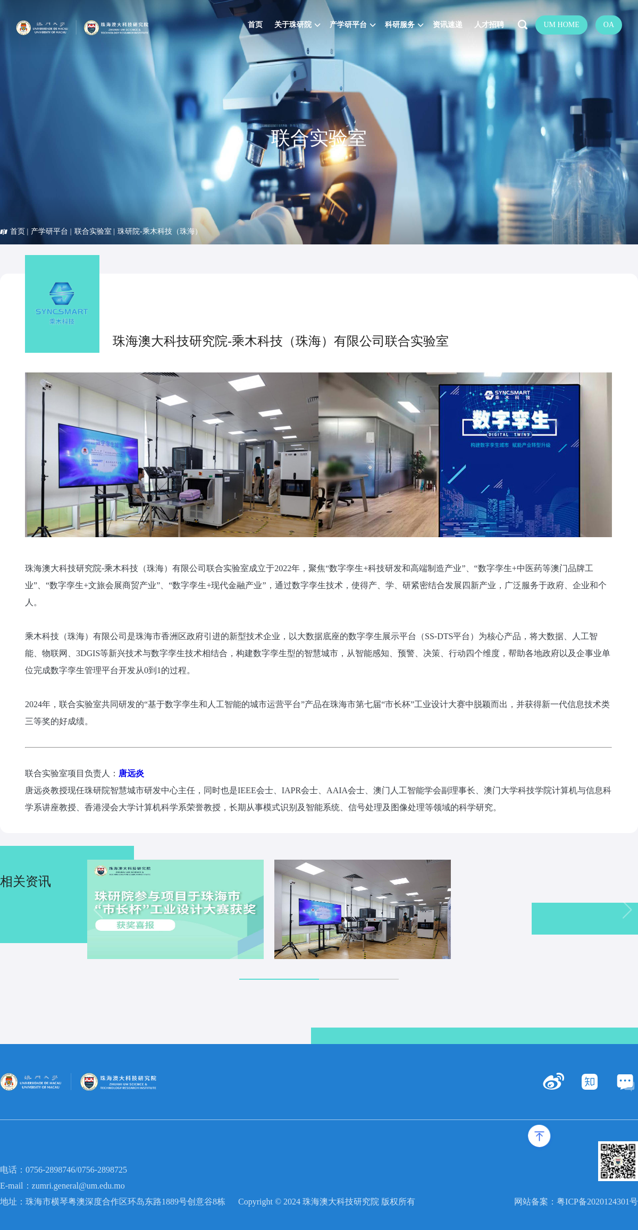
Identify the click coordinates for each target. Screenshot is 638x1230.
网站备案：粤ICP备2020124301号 (576, 1201)
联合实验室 (93, 231)
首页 (17, 231)
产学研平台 (49, 231)
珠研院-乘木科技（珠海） (159, 231)
